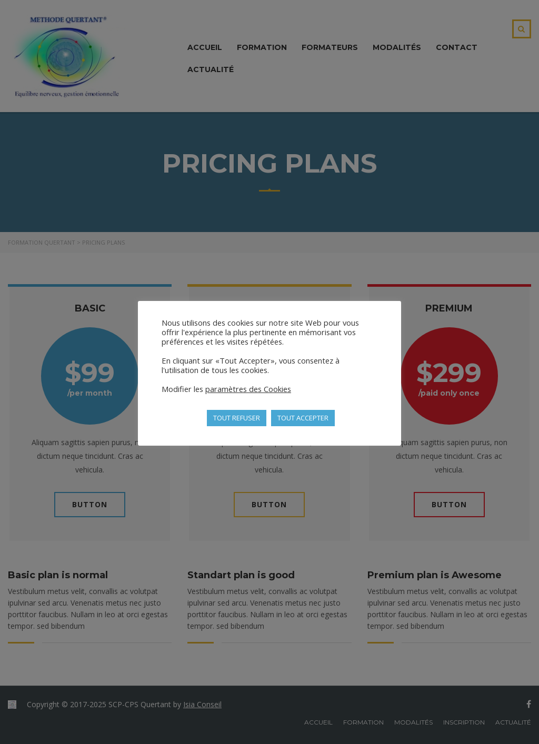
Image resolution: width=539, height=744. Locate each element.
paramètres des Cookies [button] (248, 389)
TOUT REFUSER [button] (236, 418)
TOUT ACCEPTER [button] (302, 418)
